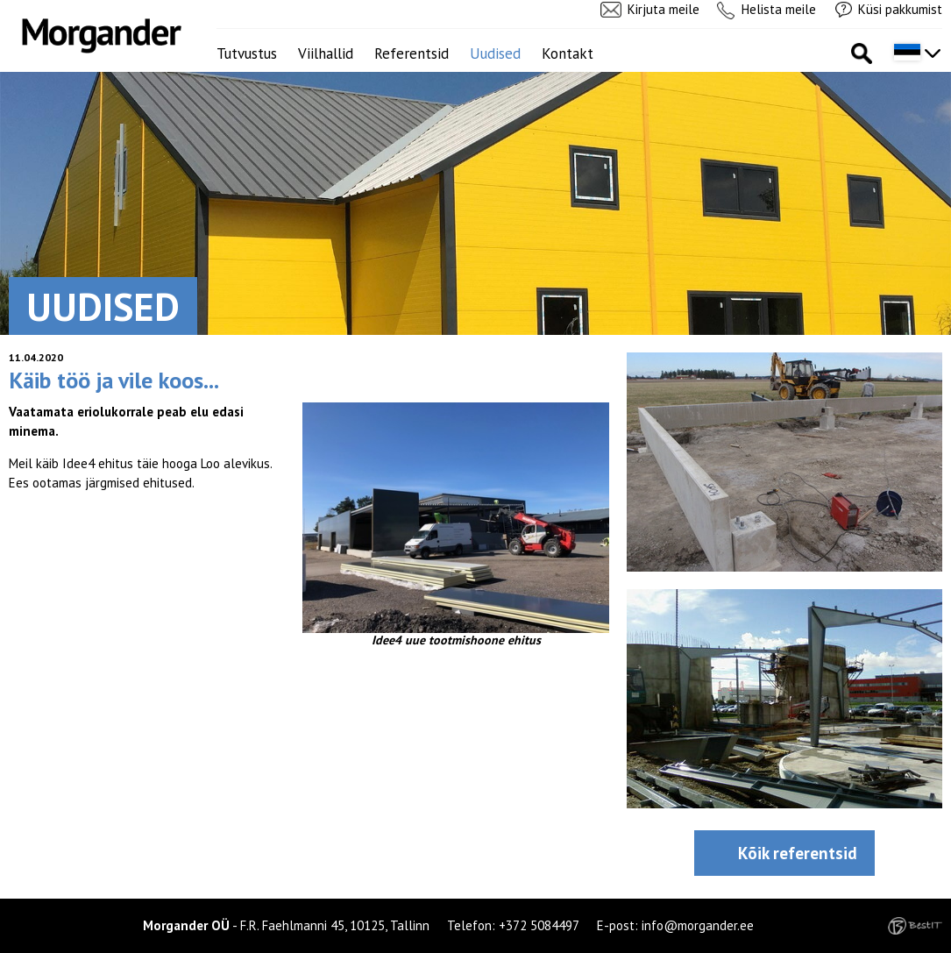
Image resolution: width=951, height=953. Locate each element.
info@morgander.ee (698, 925)
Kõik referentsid (797, 853)
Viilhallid (325, 53)
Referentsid (411, 53)
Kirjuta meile (663, 9)
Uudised (495, 53)
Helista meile (779, 9)
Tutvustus (246, 53)
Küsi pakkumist (900, 9)
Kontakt (567, 53)
